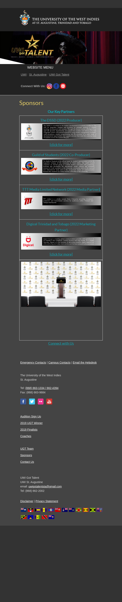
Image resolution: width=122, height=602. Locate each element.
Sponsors (26, 455)
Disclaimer (26, 501)
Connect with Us (61, 343)
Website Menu (40, 67)
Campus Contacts (59, 362)
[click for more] (61, 145)
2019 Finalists (28, 429)
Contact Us (27, 461)
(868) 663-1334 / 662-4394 (42, 388)
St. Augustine (37, 74)
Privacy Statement (47, 501)
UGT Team (27, 448)
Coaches (25, 436)
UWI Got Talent (59, 74)
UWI (24, 74)
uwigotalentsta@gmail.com (45, 486)
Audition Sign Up (30, 416)
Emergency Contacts (33, 362)
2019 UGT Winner (31, 423)
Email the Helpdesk (85, 362)
